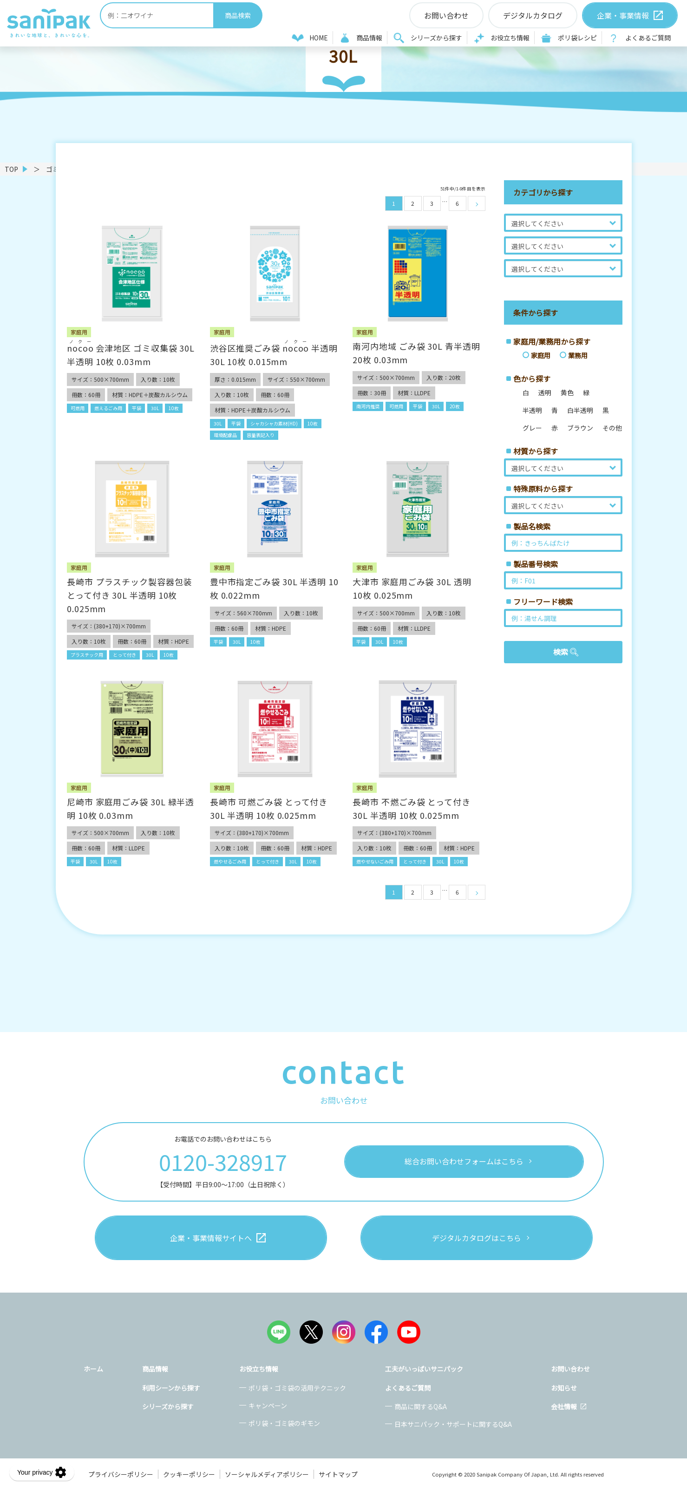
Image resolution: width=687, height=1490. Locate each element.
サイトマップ (338, 1474)
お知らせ (564, 1387)
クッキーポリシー (189, 1474)
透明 (544, 392)
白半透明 (580, 410)
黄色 (567, 392)
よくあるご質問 (648, 37)
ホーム (93, 1368)
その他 (612, 427)
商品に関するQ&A (420, 1406)
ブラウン (580, 427)
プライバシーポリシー (120, 1474)
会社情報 (564, 1406)
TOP (11, 169)
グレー (532, 427)
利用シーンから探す (171, 1387)
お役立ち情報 (510, 37)
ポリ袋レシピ (577, 37)
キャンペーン (268, 1405)
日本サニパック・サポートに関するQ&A (453, 1424)
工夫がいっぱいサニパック (424, 1368)
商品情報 (369, 37)
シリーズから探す (436, 37)
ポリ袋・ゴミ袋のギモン (284, 1423)
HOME (318, 37)
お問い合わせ (570, 1368)
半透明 (532, 410)
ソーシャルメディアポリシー (267, 1474)
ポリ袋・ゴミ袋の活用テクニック (297, 1387)
